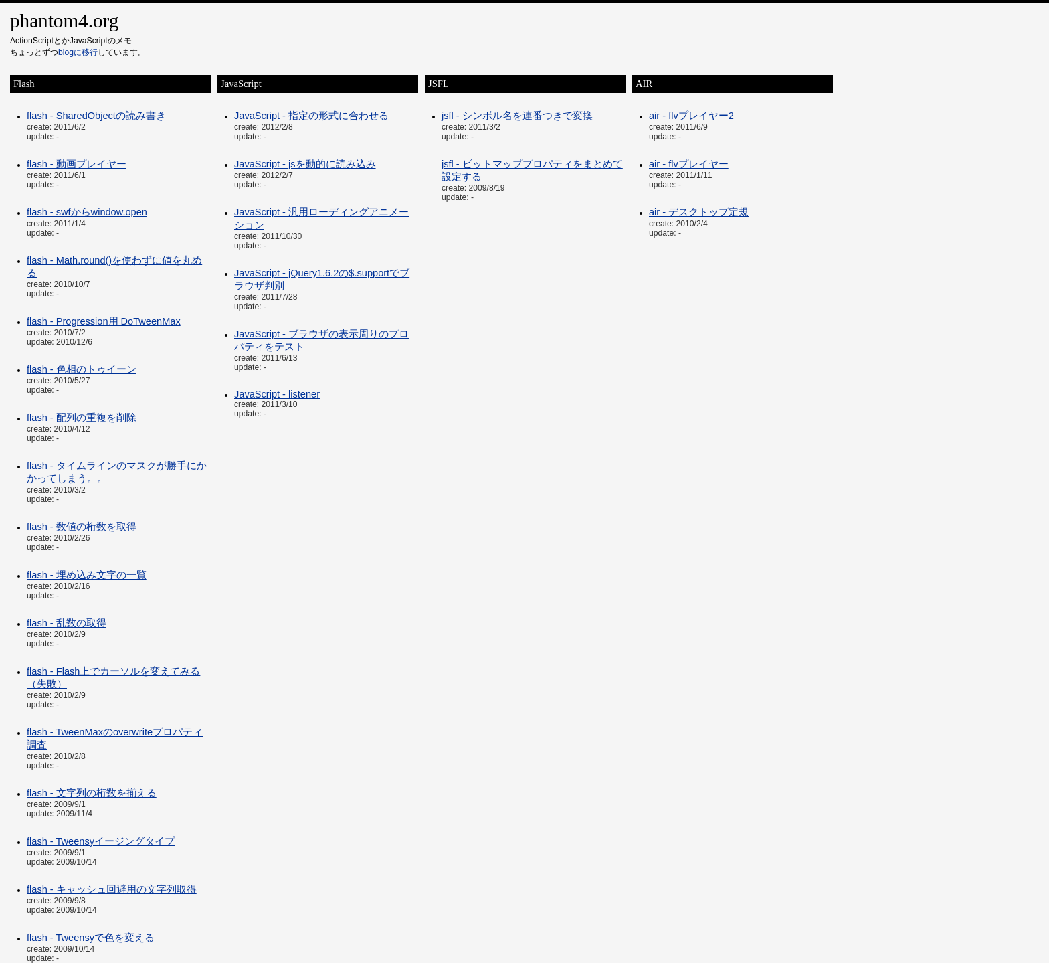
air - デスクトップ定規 (699, 212)
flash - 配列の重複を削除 (81, 417)
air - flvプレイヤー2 (691, 115)
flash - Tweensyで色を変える (91, 937)
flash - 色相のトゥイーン (81, 369)
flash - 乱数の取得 (66, 623)
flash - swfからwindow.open (87, 212)
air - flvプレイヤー (689, 164)
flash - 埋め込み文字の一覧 (87, 575)
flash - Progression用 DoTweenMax (104, 321)
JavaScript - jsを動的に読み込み (305, 164)
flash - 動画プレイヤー (76, 164)
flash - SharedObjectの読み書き (96, 115)
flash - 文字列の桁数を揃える (92, 793)
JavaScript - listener (277, 394)
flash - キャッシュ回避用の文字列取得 (112, 889)
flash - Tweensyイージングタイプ (101, 841)
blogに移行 (78, 52)
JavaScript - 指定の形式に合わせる (311, 115)
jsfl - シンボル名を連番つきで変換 (517, 115)
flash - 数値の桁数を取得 (81, 526)
